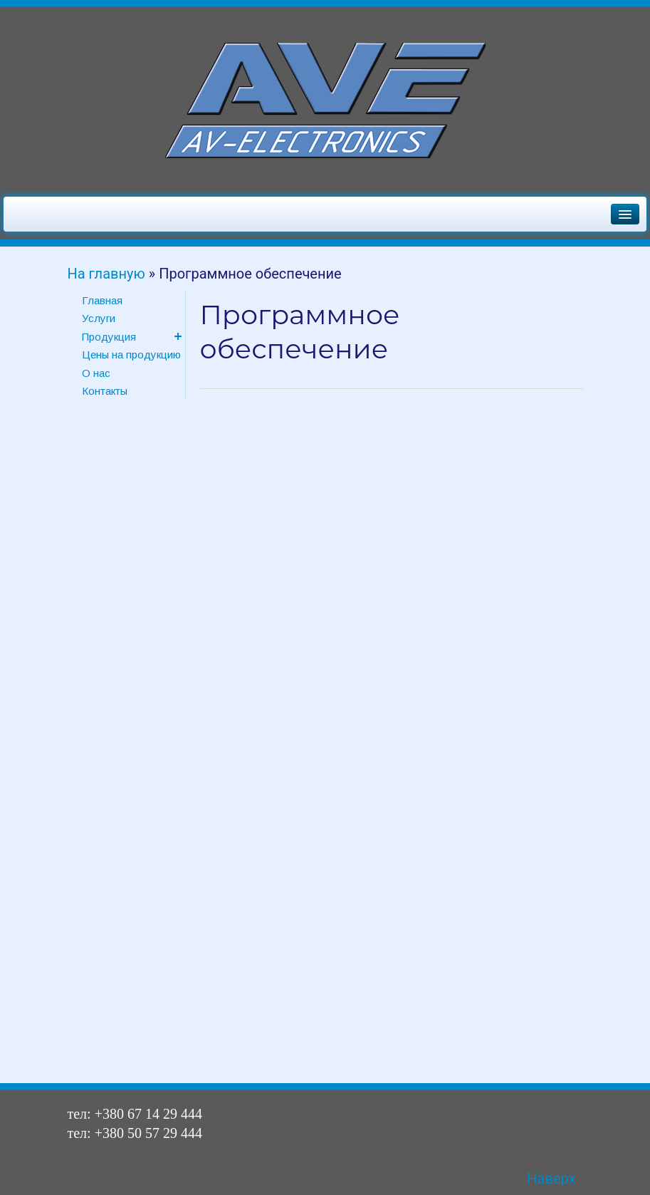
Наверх (551, 1178)
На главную (106, 273)
